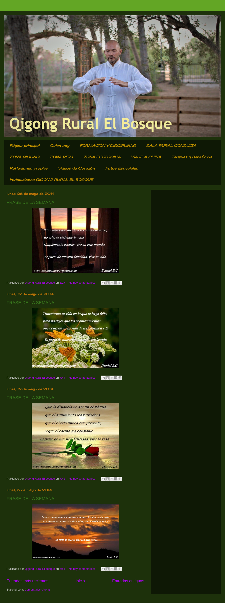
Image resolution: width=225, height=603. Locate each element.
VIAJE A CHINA (146, 157)
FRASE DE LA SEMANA (30, 202)
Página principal (25, 145)
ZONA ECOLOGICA (102, 157)
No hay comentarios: (82, 282)
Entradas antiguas (128, 581)
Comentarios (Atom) (37, 589)
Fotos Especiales (121, 168)
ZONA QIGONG (24, 157)
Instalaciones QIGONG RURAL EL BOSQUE (51, 179)
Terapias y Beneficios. (192, 157)
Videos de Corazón (76, 168)
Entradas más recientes (27, 581)
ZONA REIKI (61, 157)
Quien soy (59, 145)
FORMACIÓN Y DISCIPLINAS (108, 145)
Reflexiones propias (29, 168)
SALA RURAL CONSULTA (171, 145)
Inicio (80, 581)
